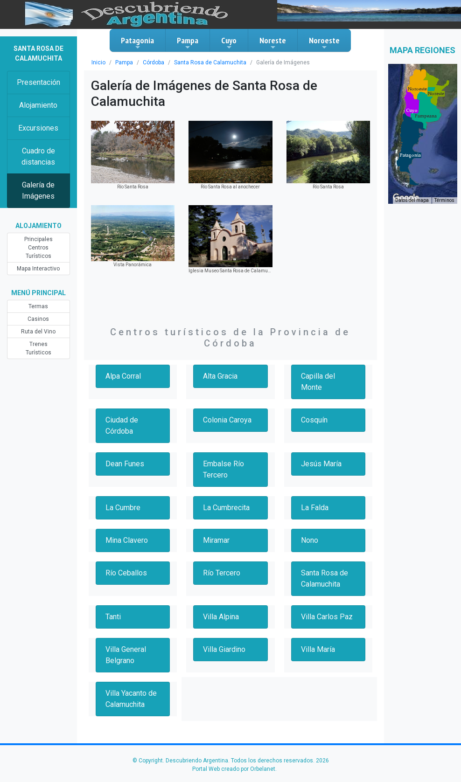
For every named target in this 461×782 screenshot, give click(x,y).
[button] (410, 155)
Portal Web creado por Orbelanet (233, 769)
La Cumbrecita (226, 507)
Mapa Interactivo (38, 268)
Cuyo (229, 43)
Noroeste (324, 43)
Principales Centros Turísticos (38, 247)
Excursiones (38, 128)
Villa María (318, 649)
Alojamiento (38, 105)
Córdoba (153, 62)
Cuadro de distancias (38, 156)
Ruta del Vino (38, 331)
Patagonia (137, 43)
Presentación (38, 82)
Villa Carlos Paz (327, 616)
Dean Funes (124, 463)
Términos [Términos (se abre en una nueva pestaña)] (444, 200)
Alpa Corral (123, 376)
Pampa (187, 43)
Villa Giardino (224, 649)
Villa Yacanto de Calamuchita (131, 699)
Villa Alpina (221, 616)
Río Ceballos (126, 572)
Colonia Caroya (227, 419)
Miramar (216, 540)
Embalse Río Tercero (223, 469)
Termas (38, 306)
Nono (309, 540)
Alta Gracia (220, 376)
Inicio (98, 62)
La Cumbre (122, 507)
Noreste (272, 43)
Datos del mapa (412, 200)
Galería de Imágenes (38, 190)
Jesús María (321, 463)
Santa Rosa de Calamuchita (210, 62)
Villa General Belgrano (125, 655)
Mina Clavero (126, 540)
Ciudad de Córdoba (121, 425)
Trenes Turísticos (38, 348)
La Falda (314, 507)
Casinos (38, 319)
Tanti (113, 616)
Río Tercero (221, 572)
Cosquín (314, 419)
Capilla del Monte (318, 382)
